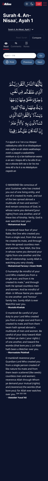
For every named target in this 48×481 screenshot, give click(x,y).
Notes (26, 45)
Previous (27, 62)
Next (40, 62)
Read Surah (21, 37)
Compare (36, 37)
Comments (16, 45)
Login (39, 4)
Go (40, 55)
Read (6, 45)
